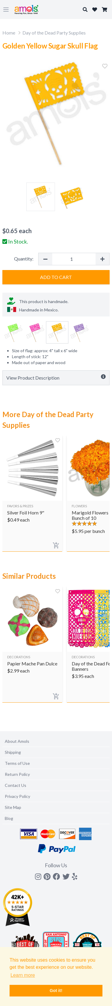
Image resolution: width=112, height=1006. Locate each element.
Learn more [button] (22, 975)
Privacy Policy (17, 796)
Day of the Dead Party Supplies (54, 32)
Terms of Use (17, 763)
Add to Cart (56, 277)
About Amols (17, 741)
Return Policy (17, 774)
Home (8, 32)
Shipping (13, 752)
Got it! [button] (56, 990)
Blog (9, 818)
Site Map (13, 807)
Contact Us (15, 785)
